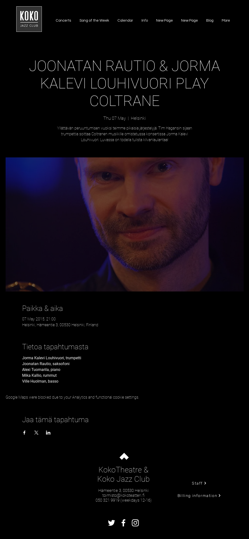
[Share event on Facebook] (24, 433)
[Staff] (199, 483)
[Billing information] (199, 495)
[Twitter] (111, 523)
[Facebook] (123, 523)
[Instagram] (135, 523)
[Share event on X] (36, 433)
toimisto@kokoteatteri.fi (123, 495)
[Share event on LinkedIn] (48, 433)
